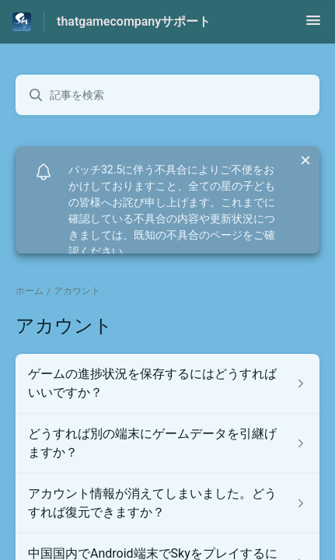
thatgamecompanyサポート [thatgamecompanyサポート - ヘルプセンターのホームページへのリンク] (134, 21)
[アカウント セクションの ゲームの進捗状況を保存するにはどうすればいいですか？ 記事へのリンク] (167, 383)
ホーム (30, 290)
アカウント (77, 290)
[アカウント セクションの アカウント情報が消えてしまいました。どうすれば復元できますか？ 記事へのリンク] (167, 503)
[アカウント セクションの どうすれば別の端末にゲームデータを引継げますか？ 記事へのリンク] (167, 443)
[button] (313, 25)
